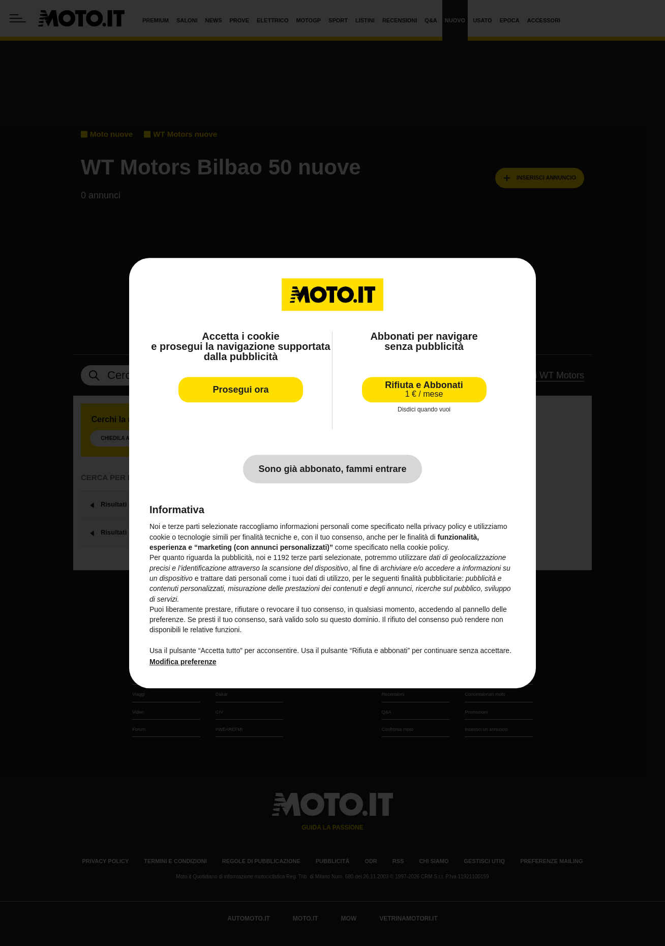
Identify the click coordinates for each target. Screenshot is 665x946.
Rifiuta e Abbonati (424, 389)
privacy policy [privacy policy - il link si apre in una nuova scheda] (445, 527)
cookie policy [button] (427, 547)
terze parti (307, 558)
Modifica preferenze (182, 662)
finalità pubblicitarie (431, 578)
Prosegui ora (240, 390)
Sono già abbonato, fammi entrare (332, 469)
